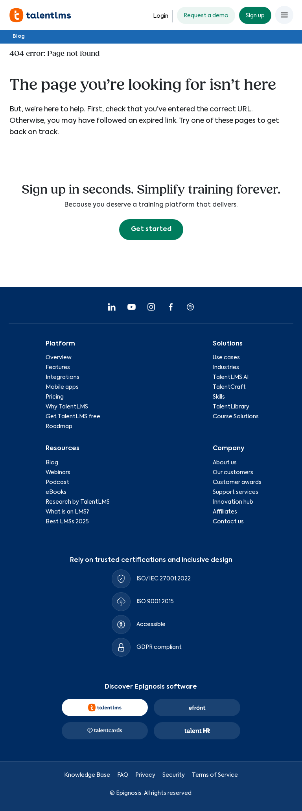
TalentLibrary (231, 407)
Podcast (57, 482)
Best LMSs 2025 (67, 522)
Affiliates (225, 512)
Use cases (226, 357)
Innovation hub (233, 502)
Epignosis (129, 793)
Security (173, 775)
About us (225, 463)
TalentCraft (229, 387)
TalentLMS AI (231, 377)
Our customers (233, 472)
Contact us (228, 522)
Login (160, 16)
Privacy (145, 775)
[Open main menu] (284, 15)
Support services (235, 492)
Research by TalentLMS (78, 502)
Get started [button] (151, 229)
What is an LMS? (67, 512)
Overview (59, 357)
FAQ (122, 775)
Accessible (151, 624)
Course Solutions (236, 416)
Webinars (58, 472)
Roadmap (59, 426)
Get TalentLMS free (73, 416)
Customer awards (237, 482)
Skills (219, 397)
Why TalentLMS (67, 407)
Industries (226, 367)
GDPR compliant (159, 647)
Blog (19, 36)
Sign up (255, 15)
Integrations (62, 377)
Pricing (55, 397)
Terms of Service (215, 775)
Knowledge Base (87, 775)
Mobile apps (62, 387)
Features (58, 367)
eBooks (56, 492)
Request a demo (206, 15)
